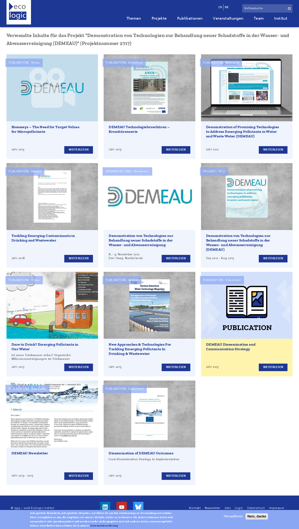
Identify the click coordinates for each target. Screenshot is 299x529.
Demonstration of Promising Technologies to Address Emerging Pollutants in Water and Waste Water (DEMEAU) (242, 131)
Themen (133, 18)
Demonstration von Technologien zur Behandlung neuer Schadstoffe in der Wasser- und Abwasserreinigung (141, 240)
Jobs (227, 508)
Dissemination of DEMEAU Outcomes (141, 453)
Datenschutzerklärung (104, 526)
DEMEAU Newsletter (30, 453)
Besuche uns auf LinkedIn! (105, 507)
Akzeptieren (233, 517)
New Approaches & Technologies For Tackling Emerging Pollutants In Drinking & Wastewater (140, 349)
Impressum (276, 508)
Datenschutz (256, 508)
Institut (280, 18)
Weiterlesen (78, 149)
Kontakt (195, 508)
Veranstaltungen (228, 18)
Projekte (159, 18)
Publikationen (189, 18)
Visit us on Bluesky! (138, 507)
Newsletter (212, 508)
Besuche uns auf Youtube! (121, 507)
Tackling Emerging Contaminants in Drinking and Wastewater (43, 238)
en (220, 7)
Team (259, 18)
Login (239, 508)
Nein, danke (256, 517)
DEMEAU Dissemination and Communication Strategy (231, 346)
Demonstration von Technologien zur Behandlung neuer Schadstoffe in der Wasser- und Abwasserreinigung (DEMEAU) (238, 242)
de (227, 7)
